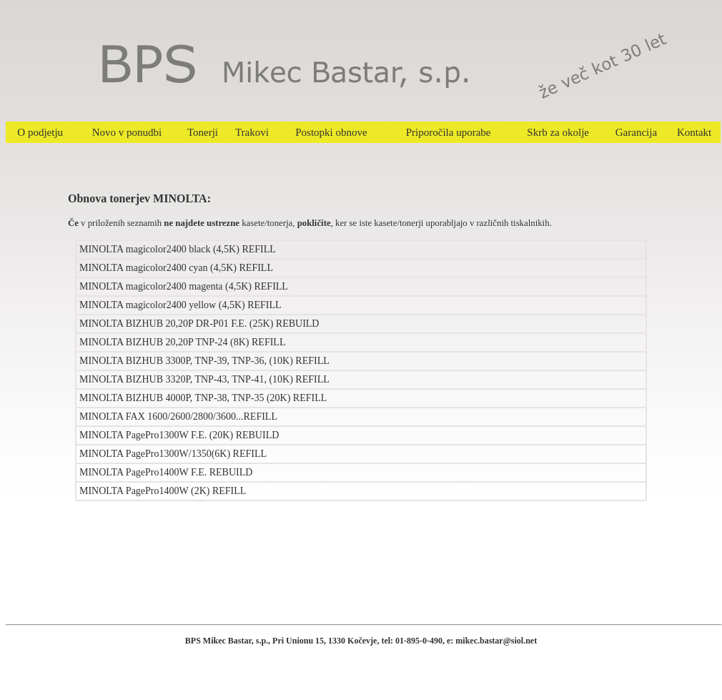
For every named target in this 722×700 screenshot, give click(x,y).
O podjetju (40, 132)
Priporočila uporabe (448, 132)
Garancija (636, 132)
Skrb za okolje (558, 132)
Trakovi (252, 132)
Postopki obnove (331, 132)
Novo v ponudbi (127, 132)
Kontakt (694, 132)
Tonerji (202, 132)
